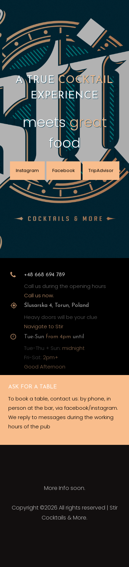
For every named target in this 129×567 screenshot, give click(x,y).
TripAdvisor (101, 170)
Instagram (27, 170)
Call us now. (39, 297)
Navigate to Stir (43, 329)
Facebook (63, 170)
